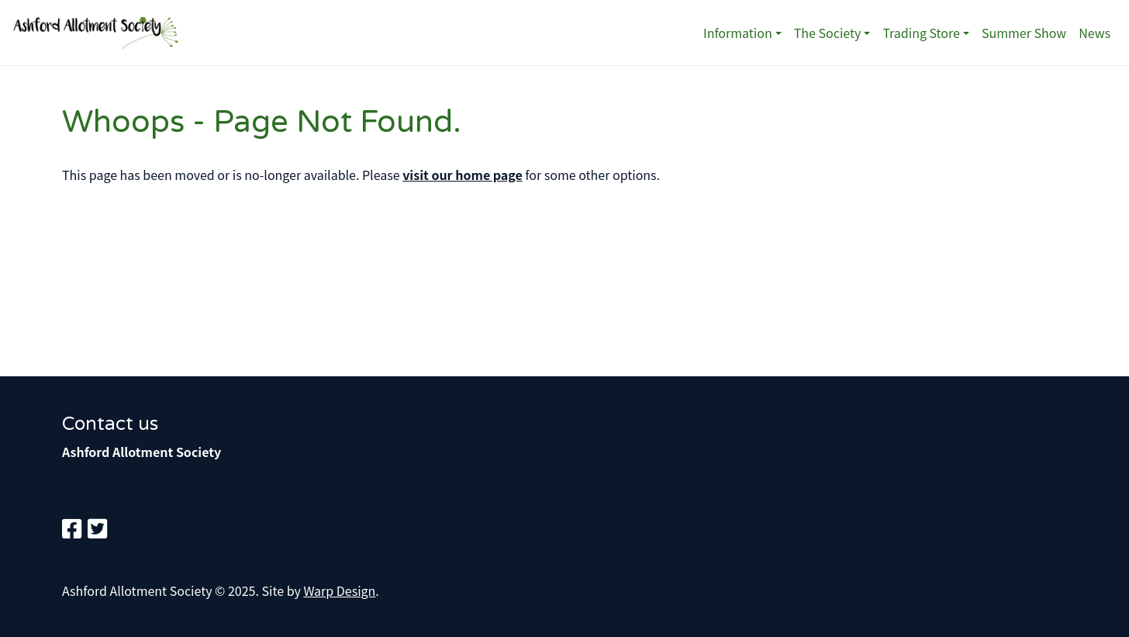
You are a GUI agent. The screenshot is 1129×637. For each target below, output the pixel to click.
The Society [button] (827, 32)
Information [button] (737, 32)
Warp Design (339, 590)
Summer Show (1024, 32)
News (1094, 32)
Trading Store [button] (921, 32)
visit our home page (462, 174)
